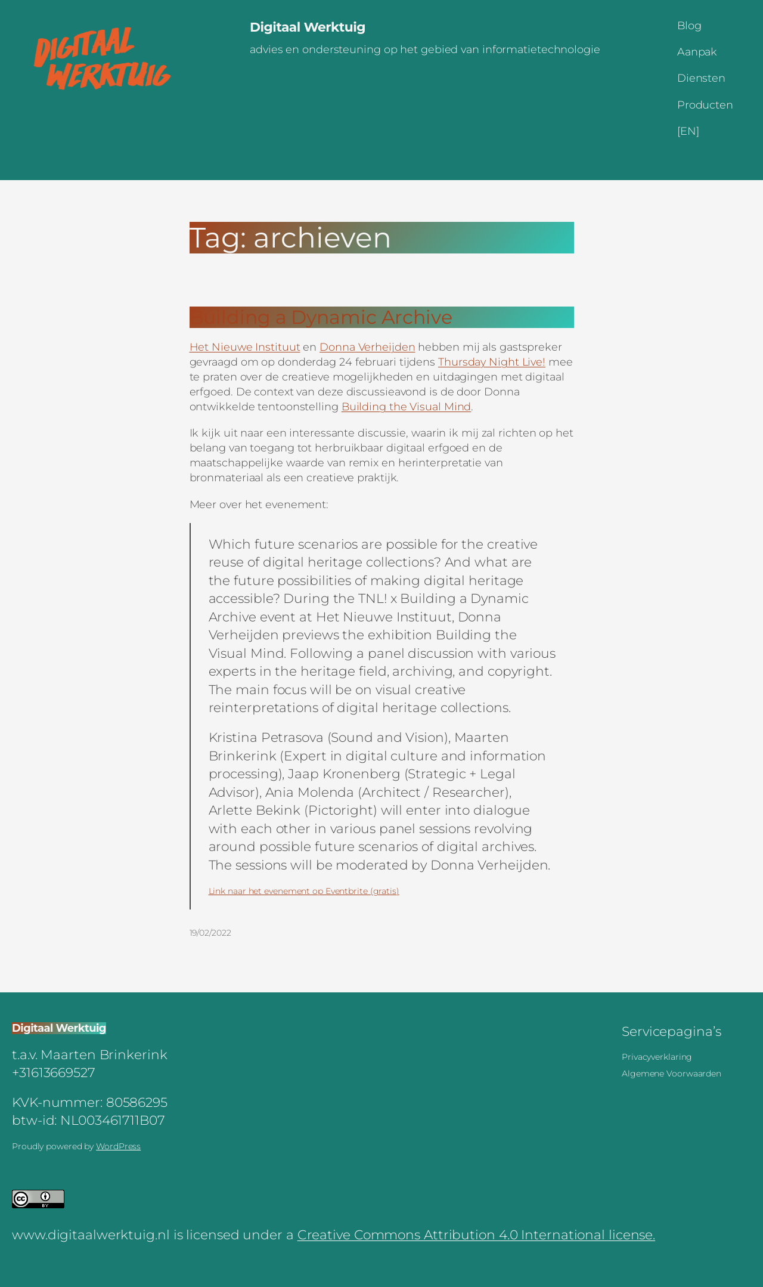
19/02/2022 (210, 932)
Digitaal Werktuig (307, 27)
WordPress (118, 1146)
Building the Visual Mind (407, 406)
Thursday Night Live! (491, 361)
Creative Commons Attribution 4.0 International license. (476, 1234)
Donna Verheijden (367, 347)
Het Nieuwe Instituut (245, 347)
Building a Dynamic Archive (321, 317)
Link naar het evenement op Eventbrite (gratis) (304, 891)
